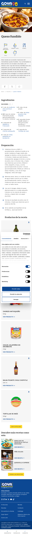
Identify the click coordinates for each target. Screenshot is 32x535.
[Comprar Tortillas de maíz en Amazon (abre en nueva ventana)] (29, 392)
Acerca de (4, 517)
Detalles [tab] (16, 238)
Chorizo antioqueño (9, 131)
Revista (20, 504)
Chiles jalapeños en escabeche (8, 136)
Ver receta (18, 447)
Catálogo (20, 511)
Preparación (16, 533)
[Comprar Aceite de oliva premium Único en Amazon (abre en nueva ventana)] (29, 222)
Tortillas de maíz (23, 131)
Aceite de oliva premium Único (9, 108)
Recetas (8, 91)
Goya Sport (4, 514)
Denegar (16, 299)
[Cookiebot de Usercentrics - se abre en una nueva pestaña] (23, 234)
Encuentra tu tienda (7, 511)
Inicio (2, 91)
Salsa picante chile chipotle (23, 114)
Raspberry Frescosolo (6, 125)
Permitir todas (16, 289)
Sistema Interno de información (24, 515)
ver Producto (9, 316)
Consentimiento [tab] (6, 238)
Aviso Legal (4, 526)
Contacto (20, 508)
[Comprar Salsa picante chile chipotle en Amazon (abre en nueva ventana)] (29, 358)
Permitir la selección (16, 294)
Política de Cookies (25, 526)
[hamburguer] (28, 4)
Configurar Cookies (6, 527)
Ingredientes (7, 533)
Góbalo (26, 524)
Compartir (25, 533)
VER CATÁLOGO (16, 426)
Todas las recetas (16, 474)
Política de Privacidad (13, 526)
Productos (4, 504)
